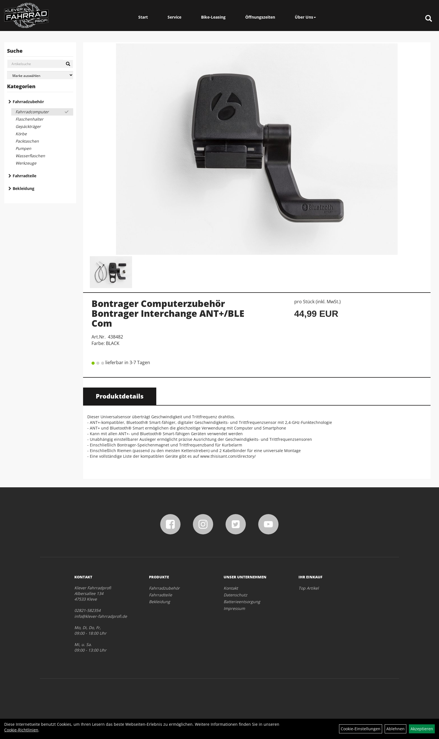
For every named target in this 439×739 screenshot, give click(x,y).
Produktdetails (120, 396)
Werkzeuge (25, 163)
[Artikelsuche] (428, 18)
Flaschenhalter (29, 119)
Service (174, 17)
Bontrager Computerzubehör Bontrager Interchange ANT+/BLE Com (168, 313)
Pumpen (23, 148)
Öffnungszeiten (260, 17)
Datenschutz (235, 595)
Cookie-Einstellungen (360, 728)
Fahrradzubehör (28, 101)
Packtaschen (27, 141)
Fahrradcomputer (32, 111)
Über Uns (305, 17)
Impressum (234, 608)
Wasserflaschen (30, 155)
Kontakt (231, 588)
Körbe (21, 133)
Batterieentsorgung (242, 601)
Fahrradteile (24, 175)
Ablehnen (395, 728)
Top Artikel (308, 588)
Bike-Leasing (213, 17)
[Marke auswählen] (40, 75)
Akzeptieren (422, 728)
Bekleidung (23, 188)
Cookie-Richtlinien (21, 730)
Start (143, 17)
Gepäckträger (28, 126)
